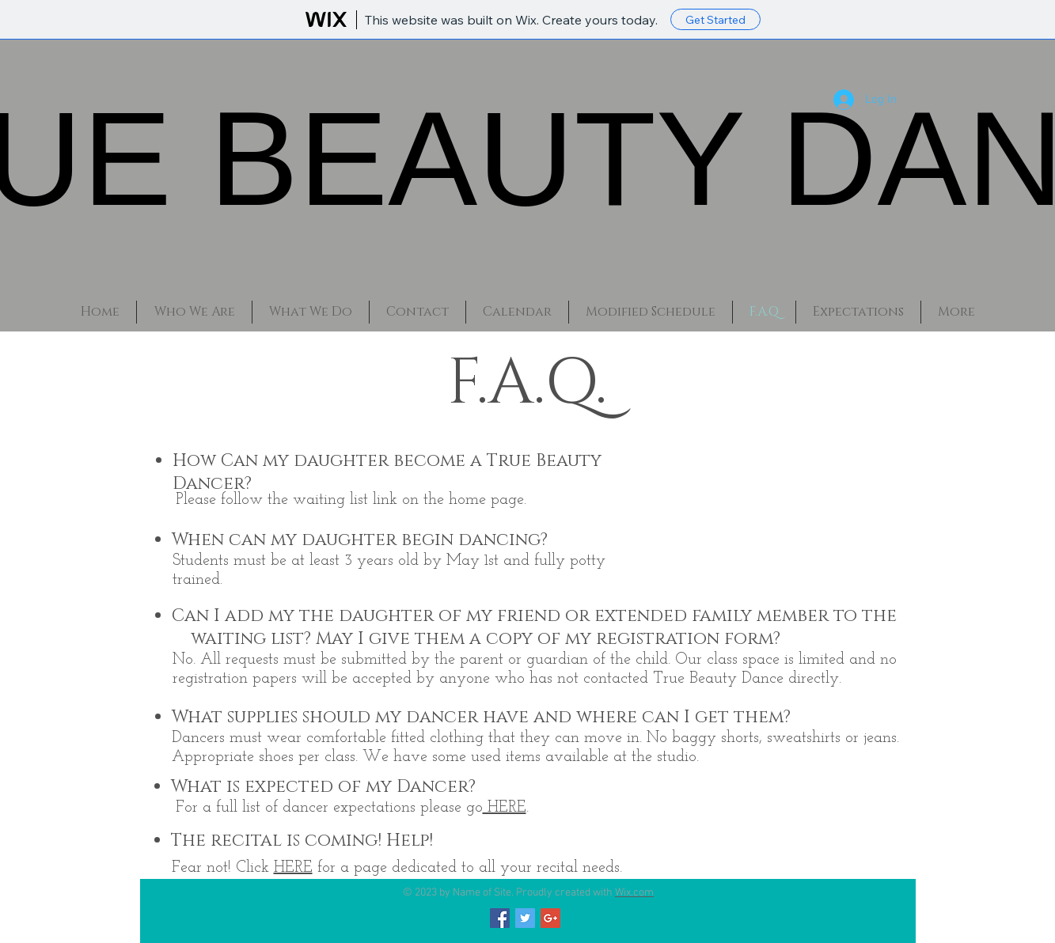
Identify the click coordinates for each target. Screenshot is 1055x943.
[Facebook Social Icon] (500, 918)
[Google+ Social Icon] (550, 918)
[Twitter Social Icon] (525, 918)
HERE (504, 808)
